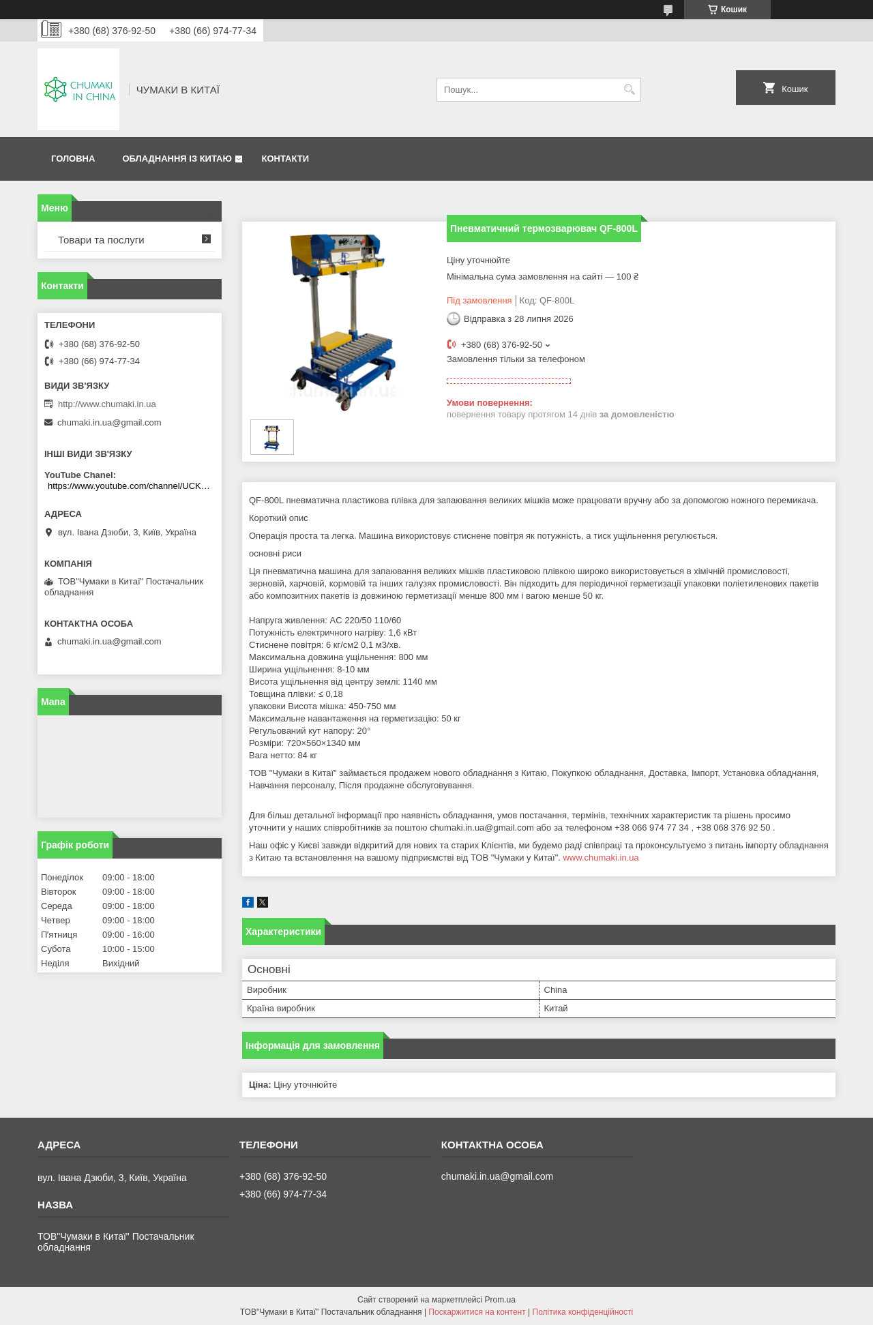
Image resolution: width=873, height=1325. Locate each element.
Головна (73, 158)
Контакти (285, 158)
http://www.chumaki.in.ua (107, 404)
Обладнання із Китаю (176, 158)
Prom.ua (500, 1300)
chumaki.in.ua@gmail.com (109, 422)
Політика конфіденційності (583, 1312)
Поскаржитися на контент (476, 1312)
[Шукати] (629, 90)
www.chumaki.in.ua (600, 857)
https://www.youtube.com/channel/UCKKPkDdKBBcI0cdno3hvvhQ (131, 486)
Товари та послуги (101, 239)
